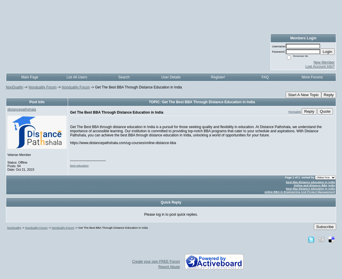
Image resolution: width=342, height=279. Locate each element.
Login (327, 51)
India (331, 185)
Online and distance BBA (311, 185)
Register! (218, 77)
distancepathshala (21, 109)
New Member (324, 62)
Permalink (294, 111)
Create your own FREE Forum (156, 261)
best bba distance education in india (310, 182)
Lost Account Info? (320, 66)
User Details (170, 77)
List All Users (77, 77)
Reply (329, 95)
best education (79, 165)
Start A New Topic (303, 95)
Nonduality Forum (42, 87)
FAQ (265, 77)
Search (124, 77)
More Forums (312, 77)
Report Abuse (169, 267)
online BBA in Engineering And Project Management (299, 191)
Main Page (29, 77)
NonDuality (14, 87)
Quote (325, 111)
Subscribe (325, 227)
